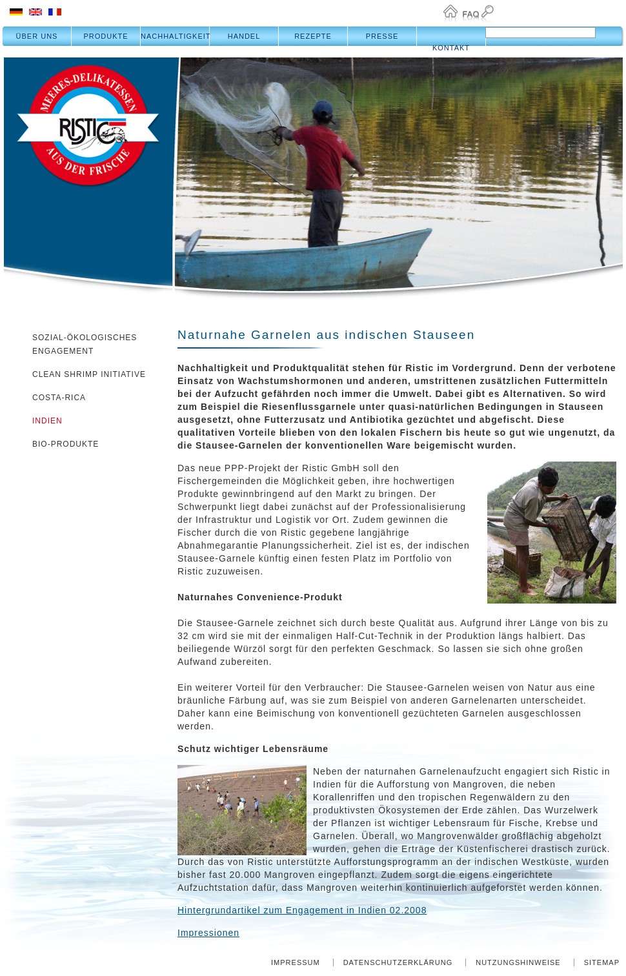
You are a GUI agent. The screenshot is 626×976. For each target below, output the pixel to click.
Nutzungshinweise (518, 962)
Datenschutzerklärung (398, 962)
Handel (244, 36)
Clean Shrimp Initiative (89, 374)
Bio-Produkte (65, 444)
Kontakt (451, 48)
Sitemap (602, 962)
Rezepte (313, 36)
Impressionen (208, 933)
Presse (382, 36)
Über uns (37, 36)
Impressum (295, 962)
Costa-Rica (59, 397)
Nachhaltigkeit (175, 36)
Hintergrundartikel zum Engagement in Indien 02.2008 (302, 910)
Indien (47, 420)
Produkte (105, 36)
